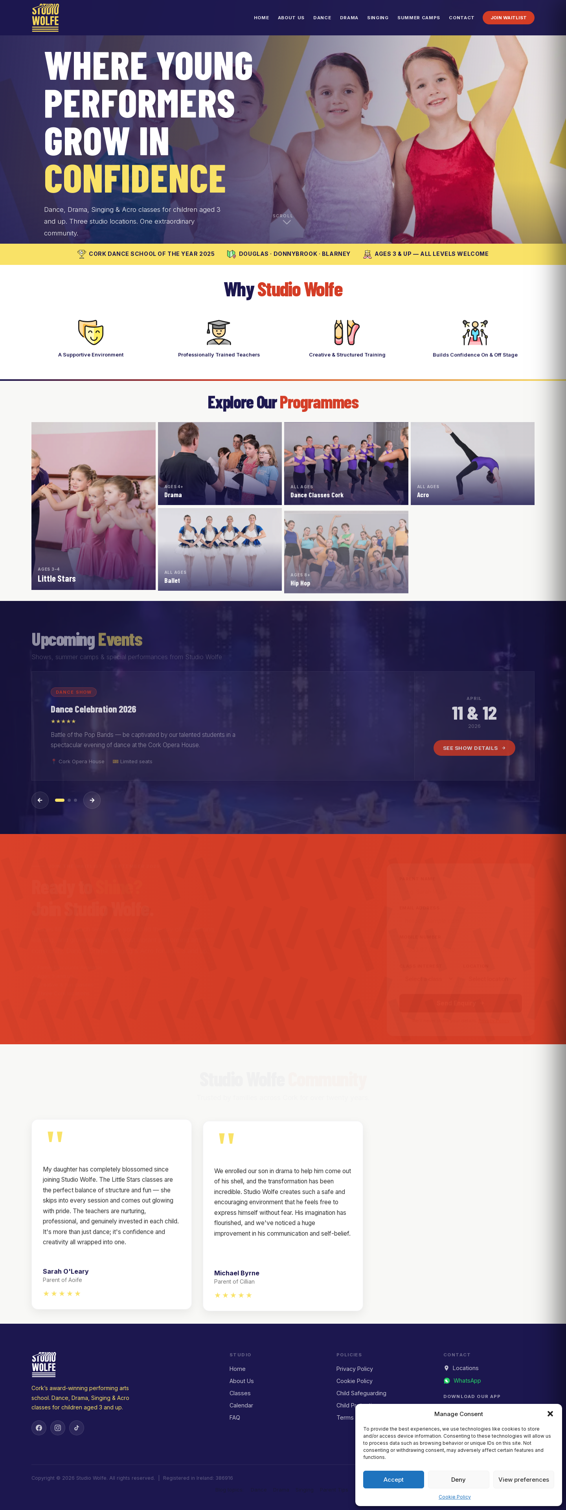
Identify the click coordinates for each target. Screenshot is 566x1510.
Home (261, 17)
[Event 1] (59, 800)
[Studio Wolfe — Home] (45, 18)
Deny (458, 1479)
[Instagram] (57, 1427)
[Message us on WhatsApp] (462, 1380)
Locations (461, 1368)
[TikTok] (76, 1427)
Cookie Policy (455, 1497)
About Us (291, 17)
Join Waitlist (509, 17)
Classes (240, 1393)
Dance (322, 17)
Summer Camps (418, 17)
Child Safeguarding (361, 1393)
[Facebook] (38, 1427)
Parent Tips (334, 1489)
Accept (394, 1479)
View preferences (523, 1479)
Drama (349, 17)
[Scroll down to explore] (283, 221)
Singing (378, 17)
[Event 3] (75, 800)
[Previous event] (40, 800)
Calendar (241, 1405)
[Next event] (92, 800)
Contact (462, 17)
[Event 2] (69, 800)
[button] (550, 1414)
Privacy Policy (354, 1368)
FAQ (235, 1417)
